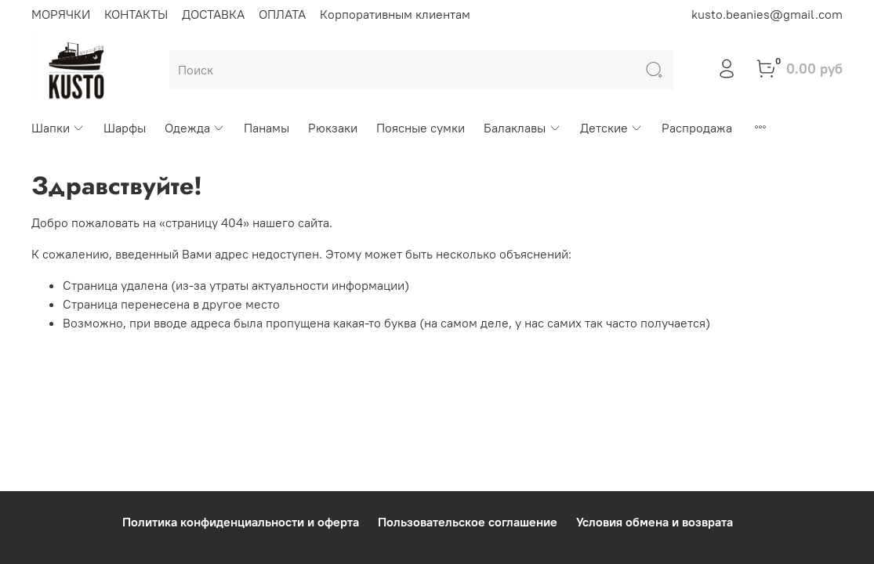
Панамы (266, 128)
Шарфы (124, 128)
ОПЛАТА (282, 14)
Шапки (58, 128)
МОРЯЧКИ (60, 14)
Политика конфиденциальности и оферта (240, 522)
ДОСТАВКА (213, 14)
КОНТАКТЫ (136, 14)
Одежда (195, 128)
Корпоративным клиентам (395, 14)
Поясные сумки (420, 128)
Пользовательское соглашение (467, 522)
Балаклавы (522, 128)
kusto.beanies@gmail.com (767, 14)
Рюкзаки (332, 128)
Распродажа (697, 128)
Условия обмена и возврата (654, 522)
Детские (611, 128)
